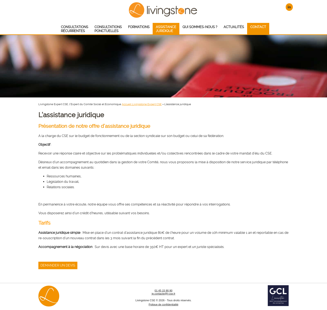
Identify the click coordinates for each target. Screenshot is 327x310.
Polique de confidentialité (163, 304)
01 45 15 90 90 (163, 290)
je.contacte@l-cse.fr (163, 293)
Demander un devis (57, 265)
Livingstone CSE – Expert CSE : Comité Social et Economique (163, 10)
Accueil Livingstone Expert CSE (142, 104)
